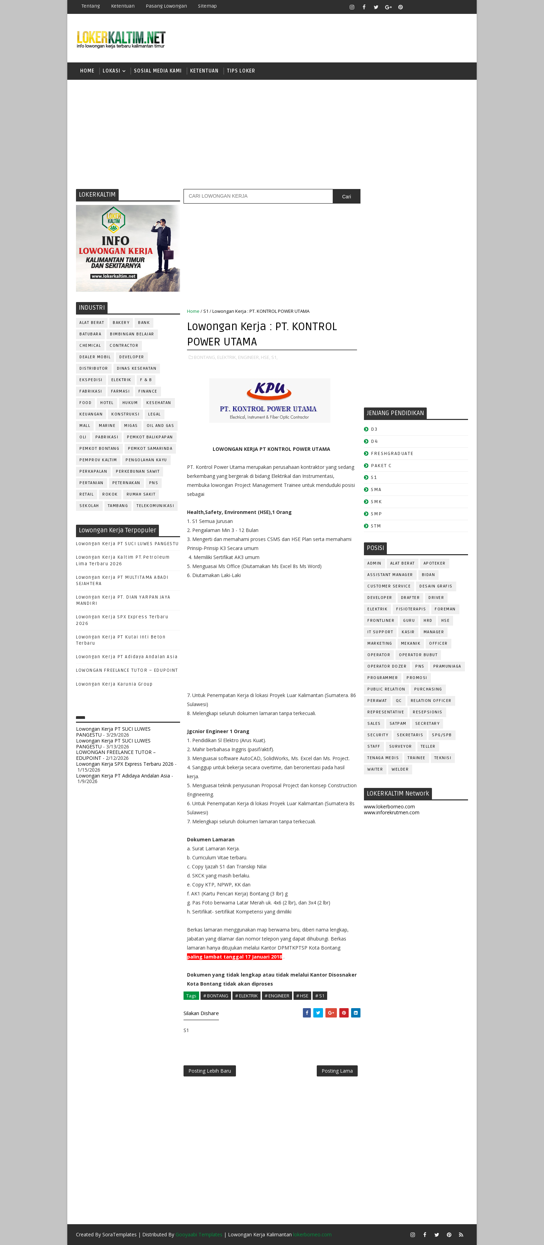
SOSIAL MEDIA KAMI (158, 71)
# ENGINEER (277, 996)
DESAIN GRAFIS (436, 586)
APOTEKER (435, 563)
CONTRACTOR (124, 345)
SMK (376, 502)
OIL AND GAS (161, 425)
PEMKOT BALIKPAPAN (150, 437)
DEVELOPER (131, 357)
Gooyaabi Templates (199, 1234)
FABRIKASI (90, 391)
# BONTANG (215, 996)
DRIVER (436, 597)
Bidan (428, 574)
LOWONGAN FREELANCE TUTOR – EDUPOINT (127, 670)
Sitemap (207, 6)
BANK (144, 322)
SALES (374, 723)
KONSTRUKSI (125, 414)
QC (399, 700)
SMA (376, 489)
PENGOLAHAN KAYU (146, 460)
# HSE (302, 996)
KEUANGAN (91, 414)
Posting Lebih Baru (209, 1070)
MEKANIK (411, 643)
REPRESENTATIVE (385, 712)
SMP (376, 514)
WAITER (375, 769)
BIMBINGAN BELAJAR (132, 334)
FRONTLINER (380, 620)
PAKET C (381, 466)
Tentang (91, 6)
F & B (146, 380)
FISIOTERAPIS (411, 609)
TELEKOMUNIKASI (155, 505)
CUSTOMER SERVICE (389, 586)
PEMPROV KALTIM (98, 460)
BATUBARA (90, 334)
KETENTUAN (204, 71)
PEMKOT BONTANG (99, 448)
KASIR (408, 632)
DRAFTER (410, 597)
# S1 (319, 996)
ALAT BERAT (91, 322)
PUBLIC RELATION (386, 689)
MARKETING (379, 643)
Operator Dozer (387, 666)
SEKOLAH (89, 505)
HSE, (265, 357)
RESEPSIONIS (428, 712)
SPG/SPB (442, 735)
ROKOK (110, 494)
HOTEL (107, 402)
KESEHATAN (158, 402)
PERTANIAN (91, 483)
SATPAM (398, 723)
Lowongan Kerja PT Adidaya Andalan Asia (127, 657)
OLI (83, 437)
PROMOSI (417, 677)
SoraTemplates (119, 1234)
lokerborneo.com (312, 1234)
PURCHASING (428, 689)
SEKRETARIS (410, 735)
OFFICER (438, 643)
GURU (409, 620)
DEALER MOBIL (95, 357)
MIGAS (131, 425)
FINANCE (148, 391)
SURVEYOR (400, 746)
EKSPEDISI (91, 380)
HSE (445, 620)
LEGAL (154, 414)
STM (376, 526)
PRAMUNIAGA (447, 666)
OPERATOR (378, 655)
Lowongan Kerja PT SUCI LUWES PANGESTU (127, 544)
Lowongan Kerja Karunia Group (114, 684)
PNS (154, 483)
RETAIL (86, 494)
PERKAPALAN (93, 471)
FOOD (85, 402)
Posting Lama (337, 1070)
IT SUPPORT (380, 632)
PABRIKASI (107, 437)
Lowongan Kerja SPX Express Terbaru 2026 (124, 764)
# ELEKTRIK (246, 996)
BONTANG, (205, 357)
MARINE (107, 425)
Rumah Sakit (141, 494)
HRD (428, 620)
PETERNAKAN (126, 483)
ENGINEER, (249, 357)
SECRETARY (427, 723)
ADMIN (374, 563)
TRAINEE (417, 758)
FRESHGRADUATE (392, 453)
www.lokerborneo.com (389, 806)
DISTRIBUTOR (93, 368)
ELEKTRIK (121, 380)
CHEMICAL (90, 345)
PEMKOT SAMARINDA (150, 448)
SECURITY (377, 735)
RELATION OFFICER (431, 700)
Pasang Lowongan (166, 6)
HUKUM (130, 402)
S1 (206, 311)
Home (87, 71)
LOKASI (111, 71)
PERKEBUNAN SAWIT (138, 471)
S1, (274, 357)
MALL (84, 425)
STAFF (374, 746)
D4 (374, 441)
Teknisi (443, 758)
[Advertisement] (272, 133)
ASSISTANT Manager (390, 574)
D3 (374, 429)
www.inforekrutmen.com (391, 812)
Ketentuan (123, 6)
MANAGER (434, 632)
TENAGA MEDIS (383, 758)
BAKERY (121, 322)
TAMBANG (118, 505)
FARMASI (120, 391)
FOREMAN (445, 609)
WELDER (400, 769)
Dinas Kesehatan (137, 368)
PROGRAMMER (382, 677)
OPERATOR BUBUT (418, 655)
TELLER (428, 746)
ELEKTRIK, (227, 357)
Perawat (377, 700)
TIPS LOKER (241, 71)
